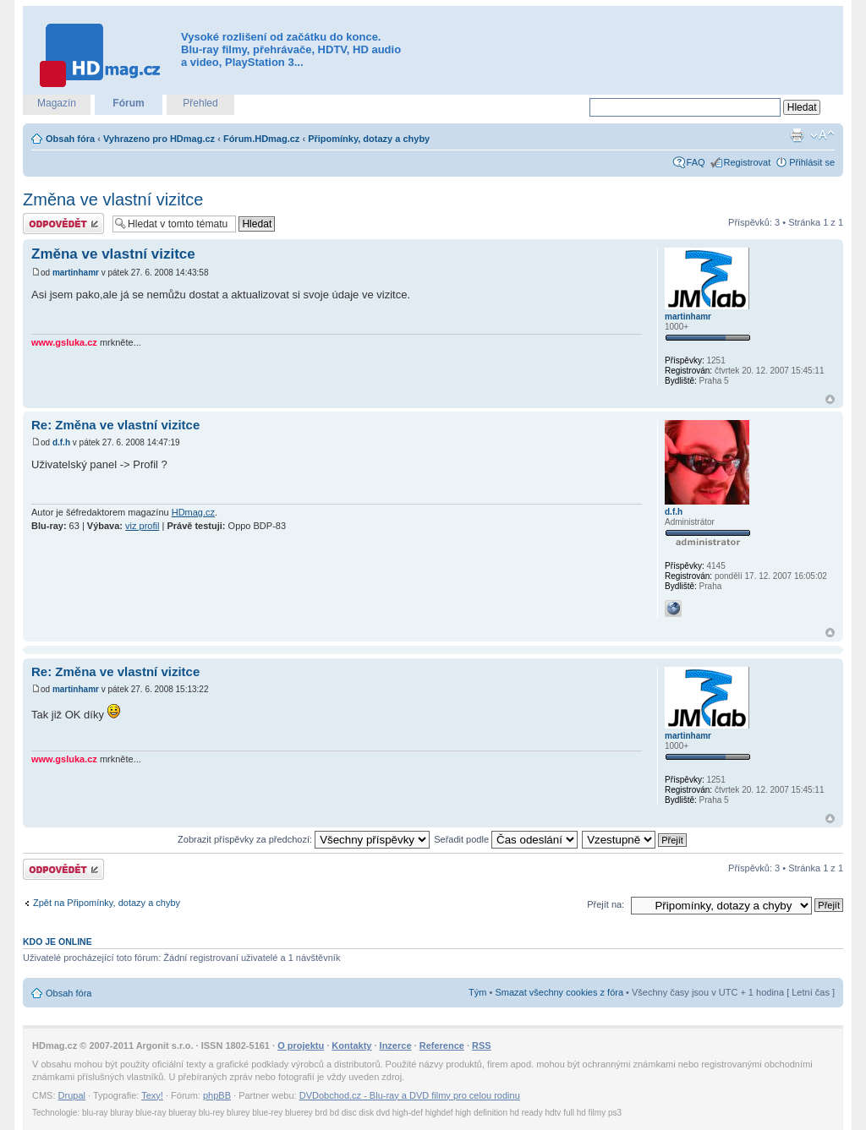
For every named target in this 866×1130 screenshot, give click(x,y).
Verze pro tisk (796, 135)
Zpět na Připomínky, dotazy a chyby (106, 903)
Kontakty (351, 1045)
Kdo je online (57, 941)
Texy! (152, 1095)
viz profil (142, 526)
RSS (481, 1045)
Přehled (200, 103)
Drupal (71, 1095)
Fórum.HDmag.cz (261, 139)
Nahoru (830, 399)
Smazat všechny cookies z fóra (559, 992)
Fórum (128, 103)
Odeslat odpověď (63, 223)
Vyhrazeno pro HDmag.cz (159, 139)
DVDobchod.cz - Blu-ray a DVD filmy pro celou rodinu (409, 1095)
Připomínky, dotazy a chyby (369, 139)
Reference (441, 1045)
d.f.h (61, 442)
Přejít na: (605, 904)
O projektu (300, 1045)
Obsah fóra (70, 139)
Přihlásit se (812, 162)
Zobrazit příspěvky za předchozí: (304, 839)
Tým (477, 992)
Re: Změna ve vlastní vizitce (115, 425)
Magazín (56, 103)
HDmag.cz (193, 512)
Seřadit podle (506, 839)
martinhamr (75, 272)
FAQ (696, 162)
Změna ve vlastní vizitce (113, 199)
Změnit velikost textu (822, 135)
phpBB (217, 1095)
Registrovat (747, 162)
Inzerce (396, 1045)
